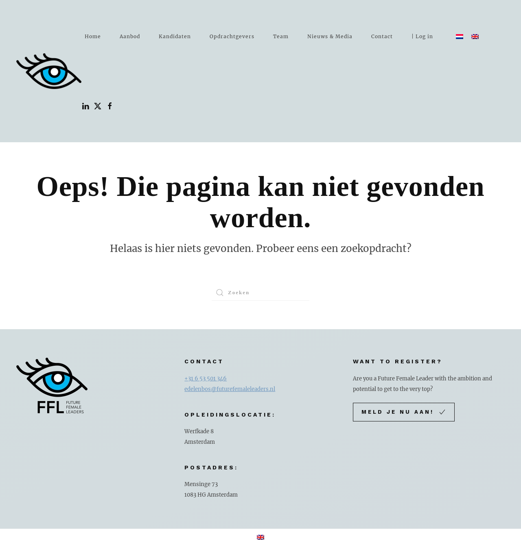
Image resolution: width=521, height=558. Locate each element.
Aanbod (130, 36)
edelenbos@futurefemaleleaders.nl (229, 389)
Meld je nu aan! (403, 412)
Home (93, 36)
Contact (382, 36)
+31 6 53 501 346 (205, 378)
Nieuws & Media (329, 36)
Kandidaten (175, 36)
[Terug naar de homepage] (48, 71)
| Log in (422, 36)
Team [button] (281, 36)
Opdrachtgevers (232, 36)
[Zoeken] (260, 292)
